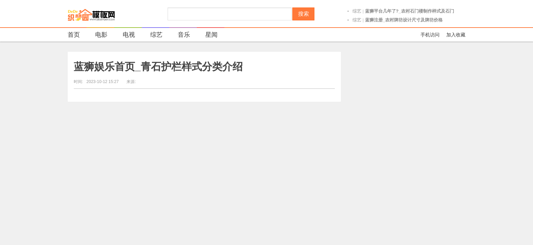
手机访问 (430, 34)
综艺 (357, 12)
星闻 (207, 35)
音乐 (179, 35)
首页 (74, 34)
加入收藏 (455, 34)
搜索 (303, 14)
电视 (124, 35)
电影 (97, 35)
